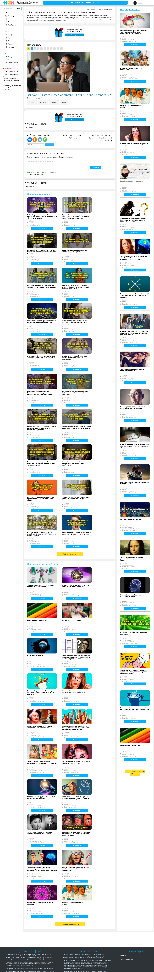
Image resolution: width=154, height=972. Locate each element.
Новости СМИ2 (29, 127)
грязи (32, 102)
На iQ (9, 35)
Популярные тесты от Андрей (43, 564)
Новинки (10, 19)
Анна (123, 452)
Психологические (13, 41)
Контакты (123, 955)
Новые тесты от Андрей (39, 193)
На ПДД (10, 47)
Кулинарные (11, 38)
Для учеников (12, 74)
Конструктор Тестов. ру (27, 2)
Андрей (91, 9)
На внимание (11, 32)
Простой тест (101, 9)
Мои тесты (11, 54)
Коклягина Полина (127, 527)
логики (43, 102)
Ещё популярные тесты (70, 924)
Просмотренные (13, 22)
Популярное (11, 16)
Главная (9, 13)
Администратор (126, 677)
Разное (9, 44)
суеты (54, 102)
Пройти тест (42, 229)
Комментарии (12, 62)
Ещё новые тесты (70, 554)
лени (64, 102)
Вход (8, 90)
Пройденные (11, 25)
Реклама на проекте (126, 959)
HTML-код (72, 138)
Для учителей (12, 71)
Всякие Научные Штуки (128, 602)
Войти (140, 3)
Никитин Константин (127, 565)
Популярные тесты (130, 9)
